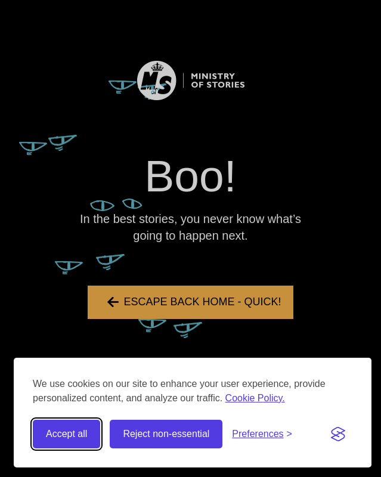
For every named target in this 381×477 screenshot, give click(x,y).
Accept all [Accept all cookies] (66, 434)
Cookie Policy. (255, 398)
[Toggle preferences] (262, 434)
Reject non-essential (166, 434)
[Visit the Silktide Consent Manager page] (338, 434)
